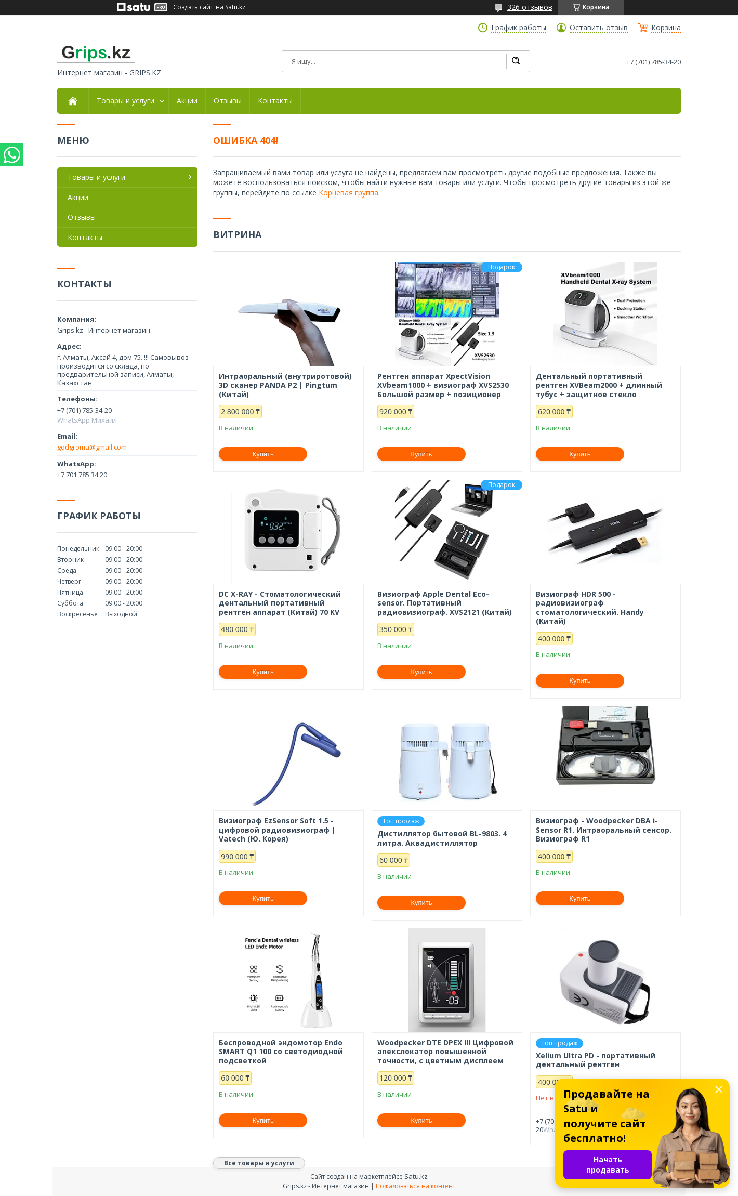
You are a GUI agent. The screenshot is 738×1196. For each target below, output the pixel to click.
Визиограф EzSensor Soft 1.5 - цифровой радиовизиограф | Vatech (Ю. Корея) (277, 830)
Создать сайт (193, 7)
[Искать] (515, 61)
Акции (187, 101)
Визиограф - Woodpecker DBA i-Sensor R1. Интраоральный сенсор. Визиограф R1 (603, 830)
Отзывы (228, 101)
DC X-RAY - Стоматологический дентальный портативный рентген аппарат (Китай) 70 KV (280, 603)
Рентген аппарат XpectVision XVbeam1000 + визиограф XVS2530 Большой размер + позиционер (443, 385)
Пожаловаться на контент (415, 1185)
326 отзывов (529, 7)
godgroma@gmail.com (92, 447)
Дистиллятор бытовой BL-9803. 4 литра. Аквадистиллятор (442, 838)
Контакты (275, 101)
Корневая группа (348, 193)
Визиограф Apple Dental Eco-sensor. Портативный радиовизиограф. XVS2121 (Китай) (444, 603)
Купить (263, 454)
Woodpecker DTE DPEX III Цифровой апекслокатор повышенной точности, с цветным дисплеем (445, 1052)
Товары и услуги (125, 101)
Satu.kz (416, 1176)
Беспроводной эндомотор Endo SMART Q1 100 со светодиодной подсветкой (281, 1052)
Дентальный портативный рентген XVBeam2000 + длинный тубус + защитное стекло (599, 385)
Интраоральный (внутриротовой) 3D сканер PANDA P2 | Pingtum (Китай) (285, 385)
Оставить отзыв (599, 27)
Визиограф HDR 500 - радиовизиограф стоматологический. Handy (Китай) (590, 607)
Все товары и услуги (259, 1163)
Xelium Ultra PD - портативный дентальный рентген (595, 1060)
